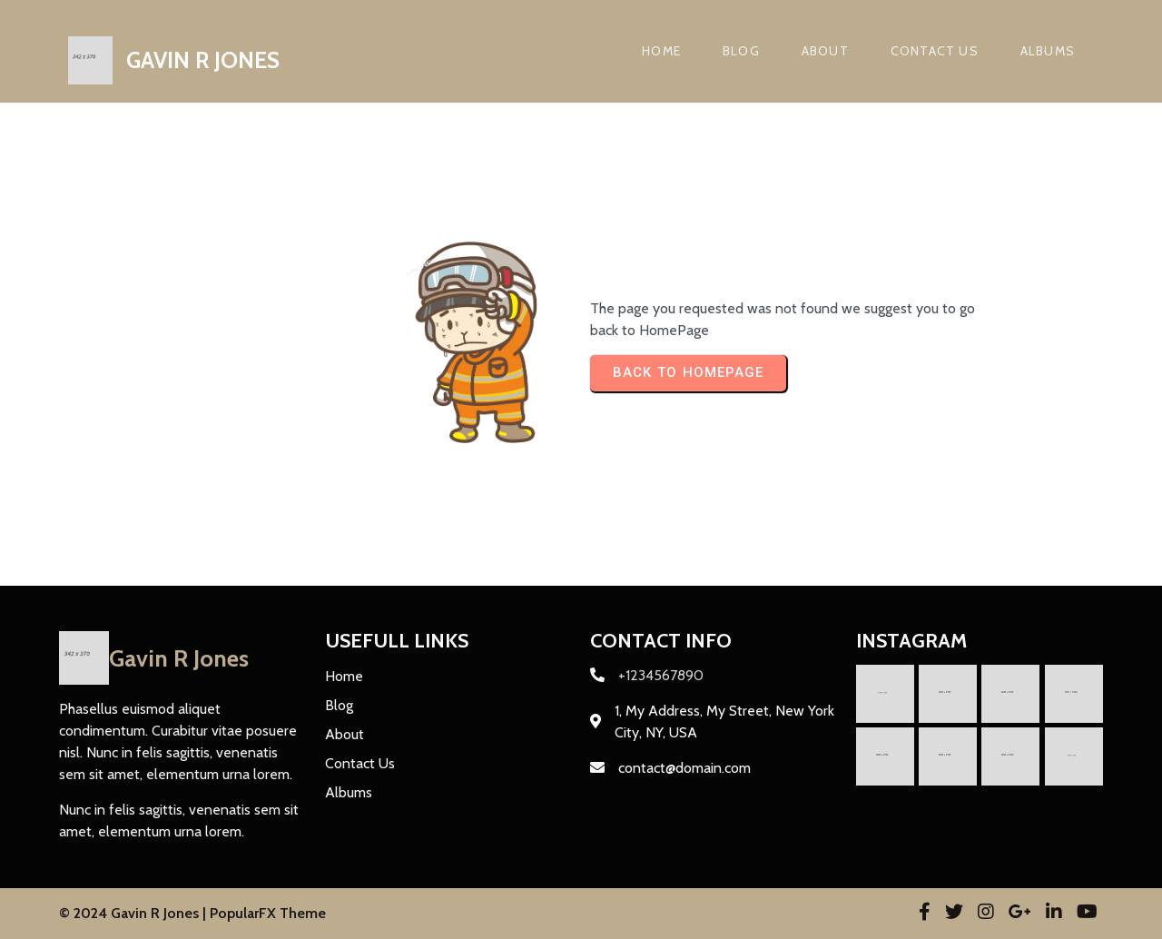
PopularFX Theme (268, 913)
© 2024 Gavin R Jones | (134, 913)
